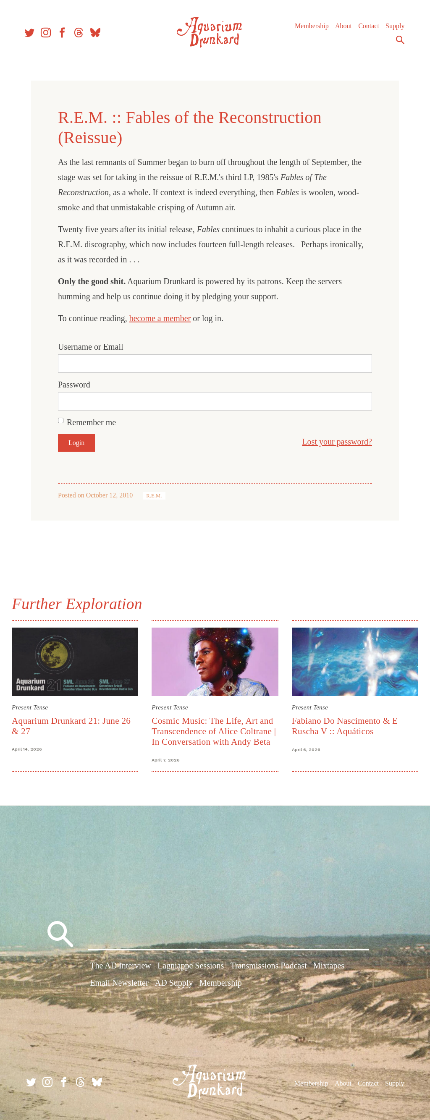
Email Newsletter (119, 984)
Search (396, 43)
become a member (160, 318)
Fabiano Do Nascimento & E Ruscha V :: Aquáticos (344, 725)
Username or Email (90, 346)
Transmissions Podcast (268, 966)
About (339, 29)
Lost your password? (337, 441)
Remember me (91, 422)
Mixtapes (328, 966)
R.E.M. (154, 496)
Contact (364, 29)
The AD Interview (120, 966)
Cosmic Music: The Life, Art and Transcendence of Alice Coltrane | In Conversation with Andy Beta (214, 730)
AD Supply (174, 984)
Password (74, 384)
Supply (391, 29)
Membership (308, 29)
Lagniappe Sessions (190, 966)
